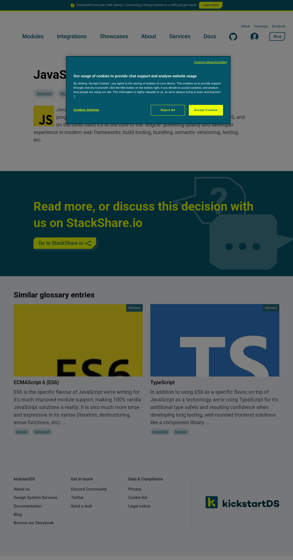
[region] (148, 90)
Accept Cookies (206, 109)
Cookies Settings (86, 109)
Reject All (168, 109)
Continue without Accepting (210, 62)
